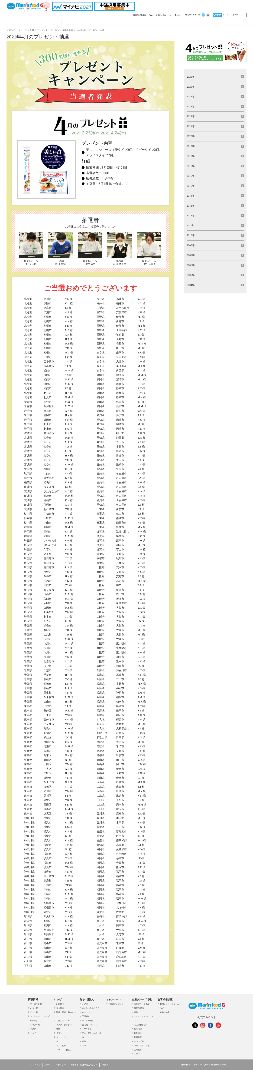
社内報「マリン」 (90, 1025)
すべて (33, 1033)
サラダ (59, 1033)
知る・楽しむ (87, 999)
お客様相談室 (152, 15)
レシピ (48, 22)
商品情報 (21, 22)
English (178, 15)
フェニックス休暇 (142, 1046)
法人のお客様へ (141, 1025)
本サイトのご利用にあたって (84, 1065)
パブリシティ (88, 1029)
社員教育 (138, 1037)
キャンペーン (88, 1012)
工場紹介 (86, 1016)
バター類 (34, 1008)
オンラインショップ (222, 22)
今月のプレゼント (39, 30)
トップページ (34, 1065)
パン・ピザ (61, 1046)
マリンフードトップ (17, 30)
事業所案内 (139, 1008)
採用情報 (138, 1029)
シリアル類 (35, 1025)
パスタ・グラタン (64, 1025)
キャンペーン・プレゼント (131, 22)
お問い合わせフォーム (169, 1004)
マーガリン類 (36, 1004)
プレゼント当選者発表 (61, 30)
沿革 (84, 1041)
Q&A (84, 1046)
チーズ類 (34, 1012)
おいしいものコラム (90, 1008)
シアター (86, 1004)
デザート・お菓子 (64, 1050)
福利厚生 (138, 1033)
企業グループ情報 (179, 22)
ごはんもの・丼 (63, 1020)
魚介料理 (60, 1008)
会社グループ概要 (142, 1004)
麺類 (58, 1029)
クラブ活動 (139, 1041)
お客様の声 (165, 1012)
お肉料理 (60, 1004)
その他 (33, 1029)
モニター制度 (88, 1020)
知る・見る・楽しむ (83, 22)
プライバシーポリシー (55, 1065)
